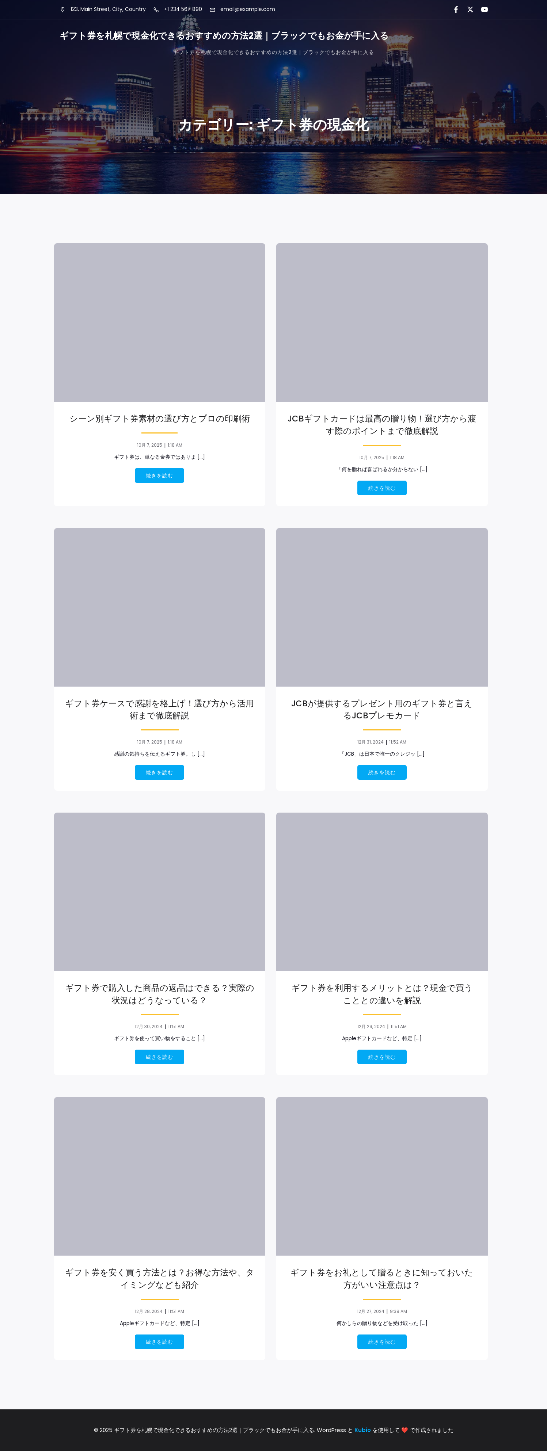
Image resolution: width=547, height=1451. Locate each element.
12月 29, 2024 (371, 1026)
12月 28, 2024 (149, 1311)
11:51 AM (176, 1026)
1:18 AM (175, 445)
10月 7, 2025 (149, 445)
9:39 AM (398, 1311)
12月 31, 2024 (370, 742)
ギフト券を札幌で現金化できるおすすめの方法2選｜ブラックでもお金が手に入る (273, 52)
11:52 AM (397, 742)
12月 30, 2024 (149, 1026)
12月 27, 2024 (370, 1311)
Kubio (362, 1430)
